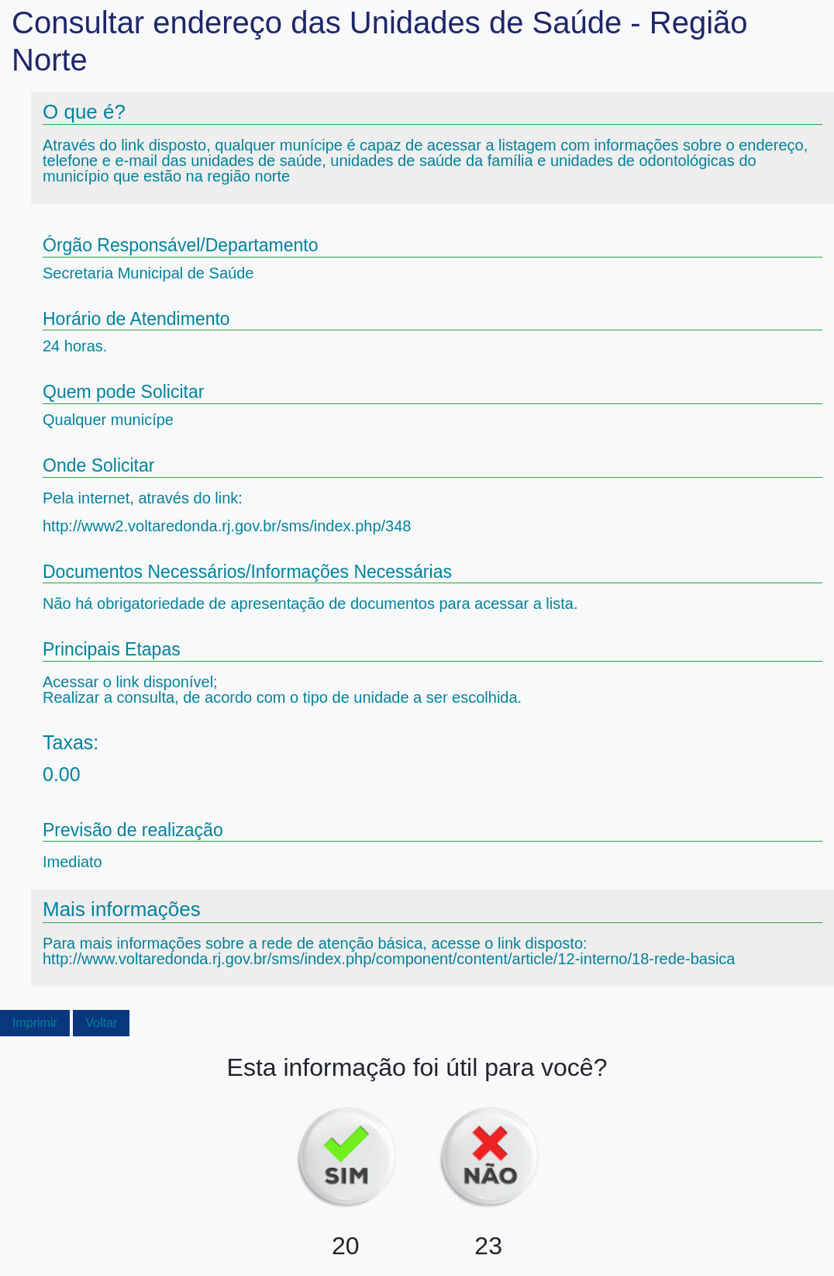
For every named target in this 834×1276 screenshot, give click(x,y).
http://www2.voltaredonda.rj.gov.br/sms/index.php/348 (227, 525)
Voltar (101, 1022)
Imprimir (34, 1022)
